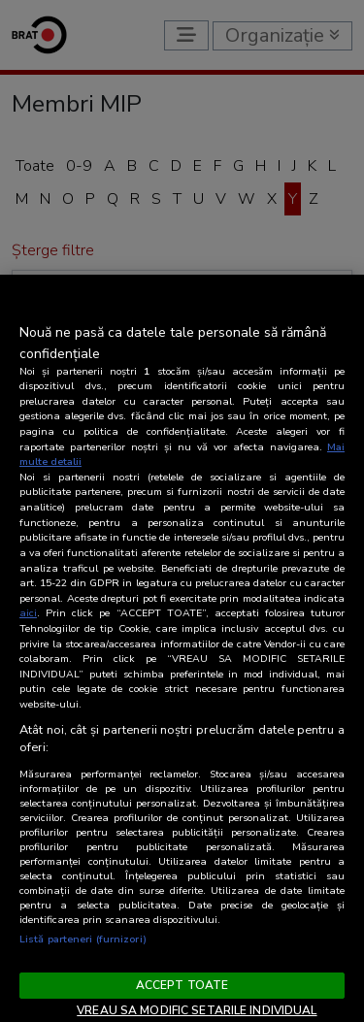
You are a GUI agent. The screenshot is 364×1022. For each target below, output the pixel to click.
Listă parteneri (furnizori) (83, 939)
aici (28, 613)
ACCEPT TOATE (182, 985)
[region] (182, 648)
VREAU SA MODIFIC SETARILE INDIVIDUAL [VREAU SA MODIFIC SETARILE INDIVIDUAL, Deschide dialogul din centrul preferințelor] (196, 1010)
